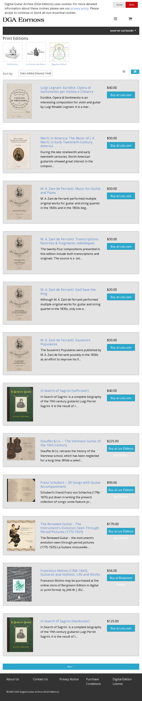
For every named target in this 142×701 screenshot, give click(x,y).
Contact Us (40, 679)
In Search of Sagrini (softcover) (64, 390)
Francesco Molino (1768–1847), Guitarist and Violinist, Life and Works (70, 572)
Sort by (8, 74)
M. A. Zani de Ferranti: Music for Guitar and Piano (70, 190)
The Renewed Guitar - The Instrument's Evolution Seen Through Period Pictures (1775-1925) (69, 528)
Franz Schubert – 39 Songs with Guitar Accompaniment (70, 484)
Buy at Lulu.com (121, 95)
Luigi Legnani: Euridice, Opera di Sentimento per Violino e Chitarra (66, 89)
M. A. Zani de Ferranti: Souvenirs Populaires (65, 342)
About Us (12, 679)
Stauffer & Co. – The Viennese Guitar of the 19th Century (70, 443)
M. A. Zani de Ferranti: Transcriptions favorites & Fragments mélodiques (69, 241)
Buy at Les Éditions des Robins (121, 449)
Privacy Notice (69, 679)
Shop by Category (123, 30)
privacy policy (80, 8)
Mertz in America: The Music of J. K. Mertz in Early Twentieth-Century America (67, 142)
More (71, 666)
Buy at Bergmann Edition (121, 578)
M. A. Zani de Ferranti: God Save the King (68, 291)
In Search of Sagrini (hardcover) (64, 621)
